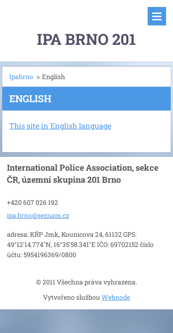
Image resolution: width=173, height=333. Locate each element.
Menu (157, 16)
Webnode (115, 297)
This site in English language (60, 125)
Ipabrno (21, 76)
